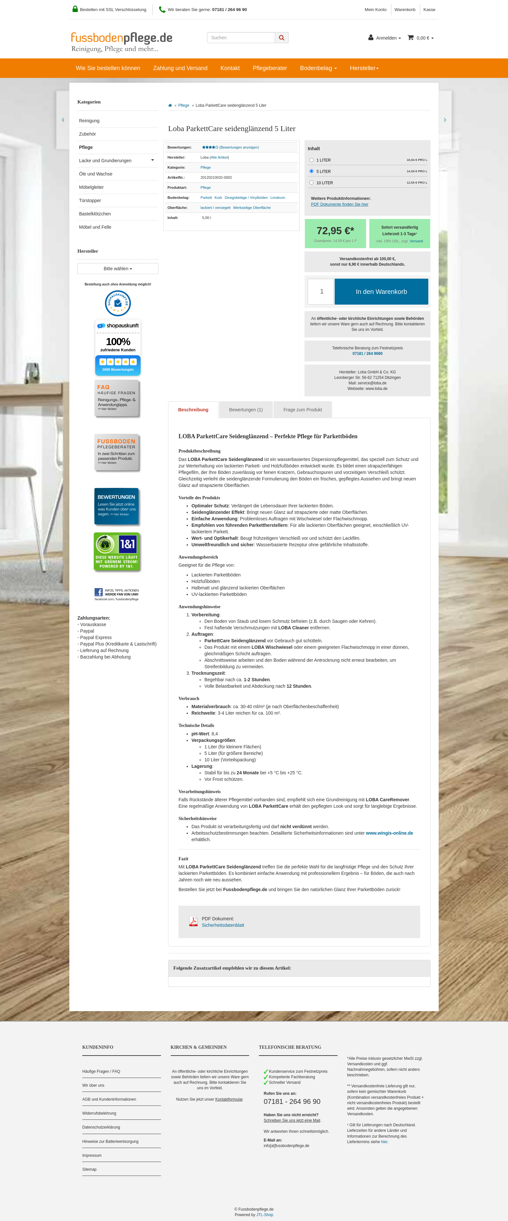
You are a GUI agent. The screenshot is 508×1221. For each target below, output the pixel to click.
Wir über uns (93, 1085)
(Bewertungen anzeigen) (230, 147)
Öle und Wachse (95, 173)
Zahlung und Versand (180, 68)
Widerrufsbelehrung (99, 1113)
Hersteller (364, 68)
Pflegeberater (270, 68)
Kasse (429, 9)
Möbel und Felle (95, 227)
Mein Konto (376, 9)
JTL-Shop (264, 1215)
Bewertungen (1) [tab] (246, 409)
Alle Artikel (219, 157)
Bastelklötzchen (95, 213)
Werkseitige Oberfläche (252, 208)
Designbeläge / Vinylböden (246, 197)
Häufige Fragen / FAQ (101, 1071)
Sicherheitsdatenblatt (223, 925)
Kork (218, 197)
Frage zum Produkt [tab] (302, 409)
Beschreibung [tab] (193, 409)
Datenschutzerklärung (101, 1127)
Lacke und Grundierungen (118, 160)
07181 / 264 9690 (367, 353)
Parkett (206, 197)
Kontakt (230, 68)
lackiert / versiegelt (216, 208)
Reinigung (89, 120)
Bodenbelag (318, 68)
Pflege (183, 105)
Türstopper (90, 200)
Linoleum (278, 197)
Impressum (91, 1155)
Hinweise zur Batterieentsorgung (110, 1141)
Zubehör (87, 134)
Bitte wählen (118, 268)
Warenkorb (405, 9)
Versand (416, 241)
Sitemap (89, 1169)
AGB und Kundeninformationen (109, 1099)
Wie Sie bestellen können (108, 68)
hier (384, 1142)
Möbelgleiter (91, 187)
